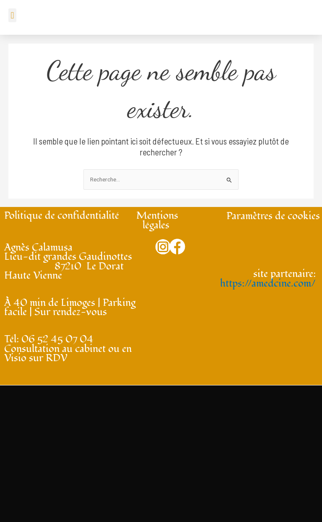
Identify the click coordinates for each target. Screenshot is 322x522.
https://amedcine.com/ (268, 283)
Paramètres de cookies (273, 216)
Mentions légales (157, 220)
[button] (12, 15)
